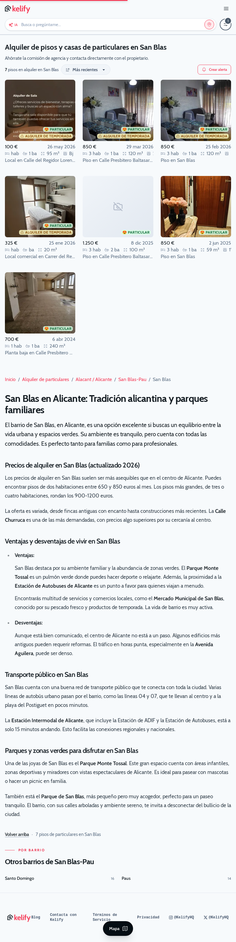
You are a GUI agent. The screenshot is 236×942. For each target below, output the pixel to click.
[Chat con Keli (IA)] (13, 24)
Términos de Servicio (105, 917)
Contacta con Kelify (63, 917)
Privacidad (148, 917)
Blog (35, 917)
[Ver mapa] (118, 928)
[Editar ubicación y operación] (209, 24)
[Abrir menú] (226, 8)
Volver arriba (17, 834)
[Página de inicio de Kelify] (18, 8)
